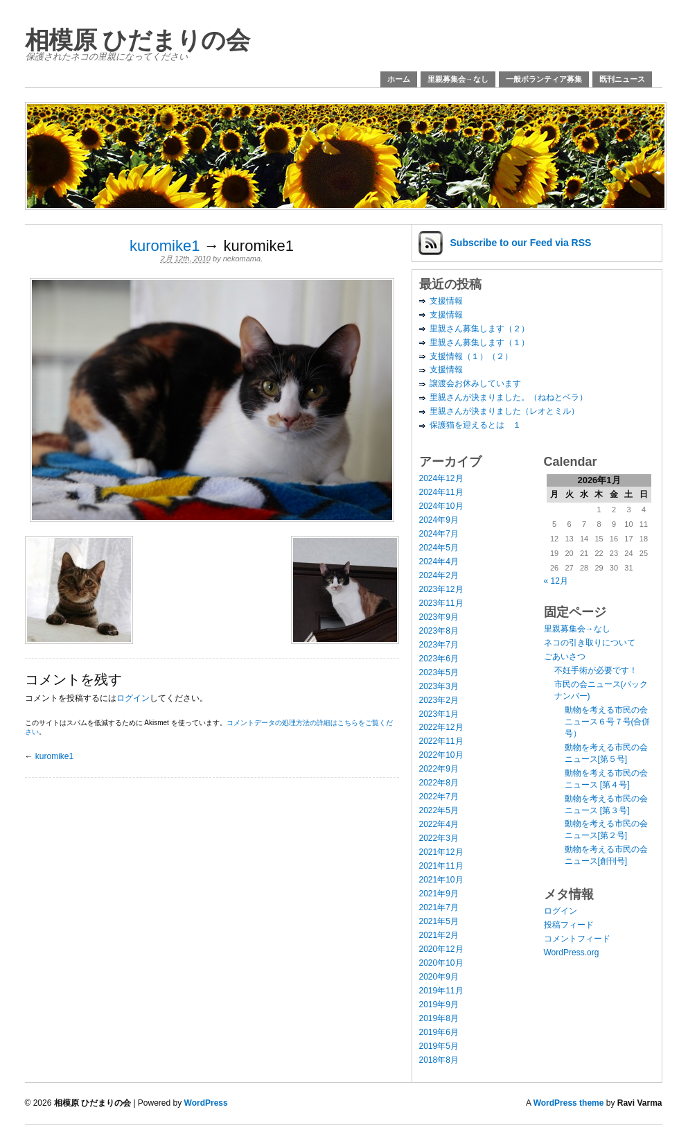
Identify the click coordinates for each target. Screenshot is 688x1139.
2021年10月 (441, 880)
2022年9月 (439, 769)
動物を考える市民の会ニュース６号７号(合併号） (608, 721)
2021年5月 (439, 921)
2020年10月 (441, 963)
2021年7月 (439, 907)
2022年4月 (439, 824)
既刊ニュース (622, 79)
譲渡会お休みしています (475, 383)
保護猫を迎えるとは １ (475, 425)
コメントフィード (577, 939)
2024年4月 (439, 561)
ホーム (398, 79)
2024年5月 (439, 548)
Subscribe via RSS (521, 242)
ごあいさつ (564, 656)
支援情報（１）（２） (471, 356)
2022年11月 (441, 741)
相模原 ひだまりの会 (137, 39)
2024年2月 (439, 575)
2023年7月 (439, 645)
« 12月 (556, 581)
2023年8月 (439, 631)
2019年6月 (439, 1032)
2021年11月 (441, 866)
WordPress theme (568, 1103)
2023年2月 (439, 700)
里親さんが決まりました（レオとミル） (504, 411)
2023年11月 (441, 603)
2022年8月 (439, 783)
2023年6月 (439, 658)
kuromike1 (165, 245)
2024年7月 (439, 534)
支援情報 (446, 301)
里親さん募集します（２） (479, 328)
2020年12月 (441, 949)
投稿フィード (569, 925)
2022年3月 (439, 838)
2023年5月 (439, 672)
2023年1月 (439, 714)
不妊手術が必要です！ (595, 670)
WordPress (206, 1103)
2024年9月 (439, 520)
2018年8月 (439, 1060)
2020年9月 (439, 977)
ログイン (133, 698)
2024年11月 (441, 492)
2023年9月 (439, 617)
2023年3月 (439, 686)
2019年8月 (439, 1018)
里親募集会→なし (457, 79)
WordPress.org (571, 952)
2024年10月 (441, 506)
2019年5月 (439, 1046)
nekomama (242, 258)
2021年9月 (439, 893)
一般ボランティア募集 (544, 79)
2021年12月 (441, 852)
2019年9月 (439, 1004)
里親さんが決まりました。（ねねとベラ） (509, 397)
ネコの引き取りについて (589, 642)
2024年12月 (441, 478)
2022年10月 (441, 755)
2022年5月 (439, 810)
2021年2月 (439, 935)
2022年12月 (441, 727)
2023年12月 (441, 589)
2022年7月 (439, 796)
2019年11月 (441, 990)
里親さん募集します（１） (479, 342)
